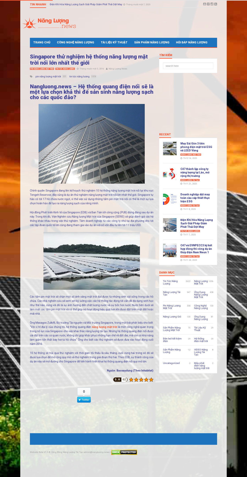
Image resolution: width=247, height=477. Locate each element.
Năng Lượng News (118, 69)
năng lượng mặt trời (104, 326)
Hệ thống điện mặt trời (201, 339)
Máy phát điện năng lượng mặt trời (201, 365)
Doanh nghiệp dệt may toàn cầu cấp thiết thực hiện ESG (195, 198)
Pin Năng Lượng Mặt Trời (42, 69)
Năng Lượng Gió (172, 316)
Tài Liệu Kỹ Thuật (114, 42)
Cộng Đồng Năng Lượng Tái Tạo (67, 452)
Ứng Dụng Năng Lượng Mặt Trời (201, 294)
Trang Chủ (41, 42)
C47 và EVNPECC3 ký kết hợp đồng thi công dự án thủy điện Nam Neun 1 (196, 249)
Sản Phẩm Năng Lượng (151, 42)
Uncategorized (171, 363)
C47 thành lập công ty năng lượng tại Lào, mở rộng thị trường (194, 172)
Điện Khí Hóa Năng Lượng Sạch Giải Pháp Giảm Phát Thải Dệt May (86, 4)
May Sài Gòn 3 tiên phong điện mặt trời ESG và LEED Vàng (196, 147)
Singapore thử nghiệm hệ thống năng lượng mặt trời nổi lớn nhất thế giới (89, 59)
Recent (165, 134)
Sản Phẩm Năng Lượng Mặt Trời (172, 328)
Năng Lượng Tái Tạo (190, 180)
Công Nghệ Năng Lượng (75, 42)
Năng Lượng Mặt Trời (191, 155)
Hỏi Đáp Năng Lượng (191, 42)
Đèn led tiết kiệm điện (172, 339)
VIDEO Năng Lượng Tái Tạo (201, 352)
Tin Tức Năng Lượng (65, 69)
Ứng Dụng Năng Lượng (201, 317)
